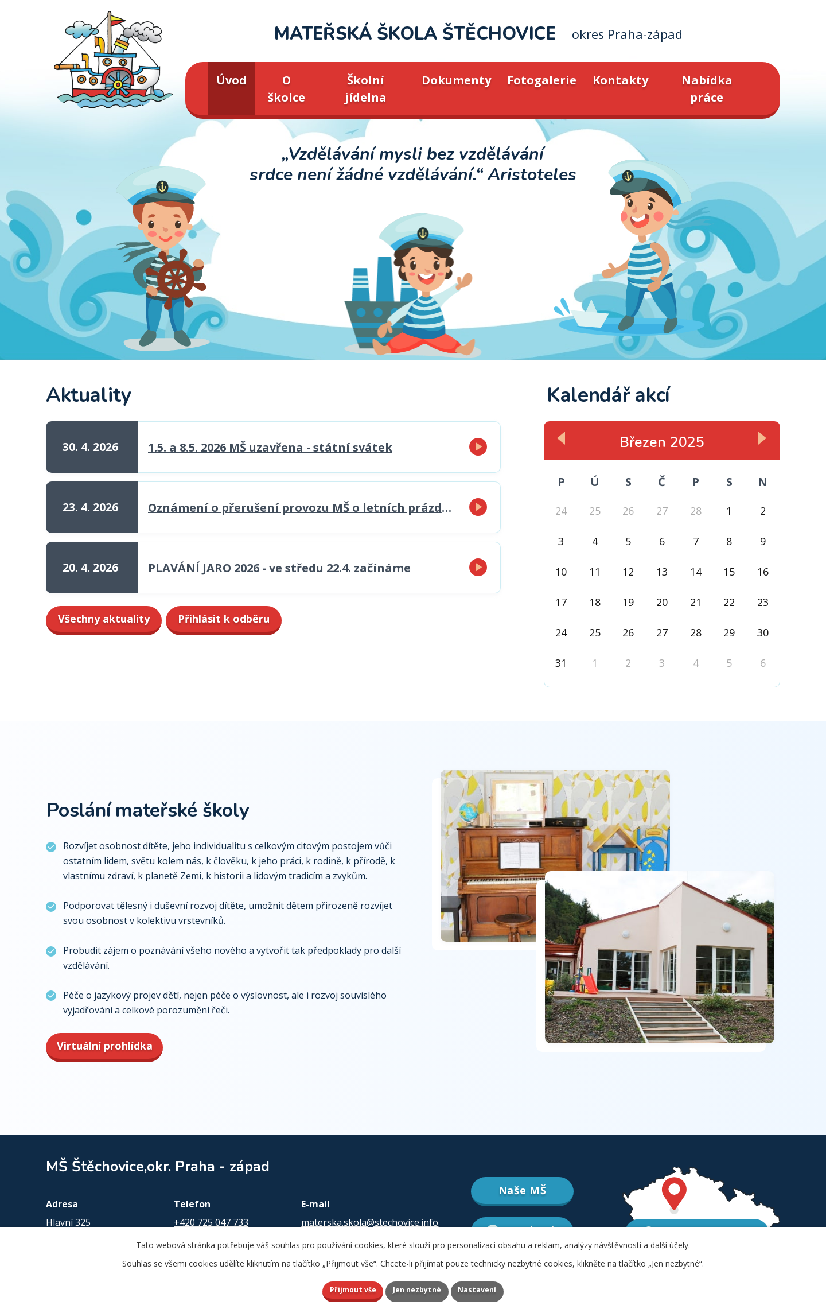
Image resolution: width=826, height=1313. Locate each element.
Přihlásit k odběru (293, 623)
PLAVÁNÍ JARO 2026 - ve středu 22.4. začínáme (279, 568)
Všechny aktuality (124, 623)
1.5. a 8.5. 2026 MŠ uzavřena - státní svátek (270, 447)
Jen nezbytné (418, 1288)
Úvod (231, 80)
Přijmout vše (338, 1288)
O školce (286, 88)
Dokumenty (456, 80)
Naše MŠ (522, 1190)
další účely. (670, 1242)
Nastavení (493, 1288)
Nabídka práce (707, 88)
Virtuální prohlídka (109, 1045)
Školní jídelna (366, 88)
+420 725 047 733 (211, 1222)
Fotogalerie (541, 80)
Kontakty (620, 80)
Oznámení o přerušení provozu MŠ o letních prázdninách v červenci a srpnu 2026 (302, 507)
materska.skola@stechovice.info (369, 1222)
